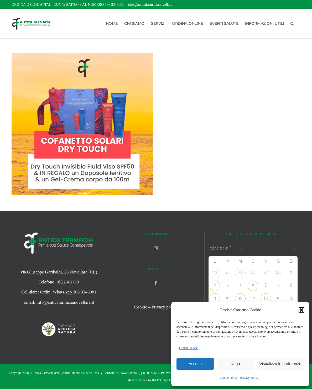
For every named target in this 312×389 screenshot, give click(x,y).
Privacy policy (249, 378)
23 (214, 272)
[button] (301, 310)
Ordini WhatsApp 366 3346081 (68, 292)
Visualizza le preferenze (280, 363)
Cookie (140, 307)
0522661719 (68, 282)
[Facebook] (156, 283)
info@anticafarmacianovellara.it (151, 5)
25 (240, 272)
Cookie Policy (228, 378)
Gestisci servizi (189, 348)
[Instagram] (156, 248)
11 (240, 298)
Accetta (195, 363)
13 (266, 298)
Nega (235, 363)
